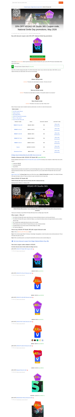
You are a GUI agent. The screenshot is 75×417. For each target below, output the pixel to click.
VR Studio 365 (18, 125)
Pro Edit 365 (18, 133)
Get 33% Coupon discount (18, 111)
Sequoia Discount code (21, 370)
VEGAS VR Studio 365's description (19, 116)
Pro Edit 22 (18, 142)
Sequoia (18, 147)
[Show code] (57, 124)
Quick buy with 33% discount (37, 59)
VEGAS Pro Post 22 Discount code (24, 273)
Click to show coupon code (37, 56)
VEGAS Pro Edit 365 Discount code (24, 297)
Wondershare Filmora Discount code (24, 397)
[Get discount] (57, 125)
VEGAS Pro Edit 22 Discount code (23, 345)
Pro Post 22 (18, 129)
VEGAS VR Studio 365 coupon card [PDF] (33, 159)
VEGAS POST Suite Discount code (24, 321)
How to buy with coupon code (18, 119)
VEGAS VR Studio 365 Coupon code (24, 248)
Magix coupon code (36, 33)
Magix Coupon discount (21, 275)
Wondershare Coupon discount (22, 399)
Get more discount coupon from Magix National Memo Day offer (30, 241)
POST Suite (18, 138)
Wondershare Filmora (18, 151)
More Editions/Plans (16, 114)
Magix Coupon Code (15, 174)
